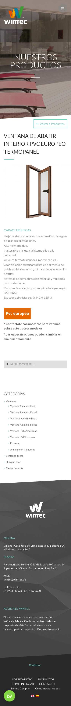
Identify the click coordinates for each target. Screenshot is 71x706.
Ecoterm (15, 443)
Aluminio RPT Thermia (22, 449)
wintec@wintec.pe (15, 579)
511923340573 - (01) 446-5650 (22, 590)
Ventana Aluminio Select (23, 424)
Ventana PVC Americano (23, 430)
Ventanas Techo (14, 455)
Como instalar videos (47, 688)
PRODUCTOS (45, 679)
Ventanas (11, 401)
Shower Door (13, 461)
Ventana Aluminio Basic (23, 406)
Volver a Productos (50, 124)
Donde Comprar (20, 688)
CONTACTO (47, 683)
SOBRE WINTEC (22, 679)
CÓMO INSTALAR (23, 683)
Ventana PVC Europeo (22, 437)
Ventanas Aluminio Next (23, 418)
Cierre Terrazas (14, 468)
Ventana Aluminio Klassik (24, 412)
